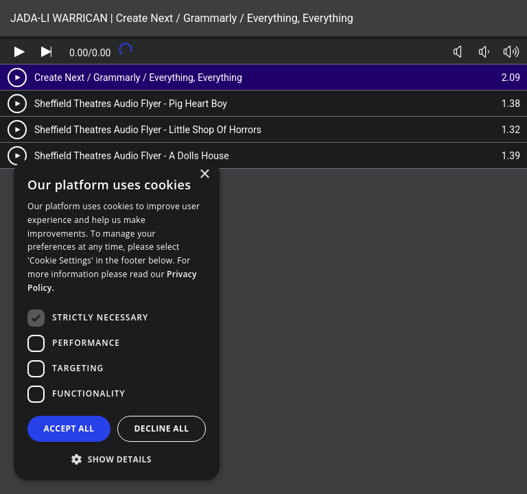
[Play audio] (20, 51)
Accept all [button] (69, 428)
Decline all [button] (161, 428)
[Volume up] (511, 51)
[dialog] (117, 320)
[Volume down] (484, 51)
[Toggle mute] (457, 51)
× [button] (204, 174)
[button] (116, 459)
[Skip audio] (46, 51)
